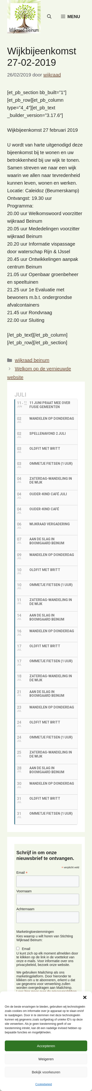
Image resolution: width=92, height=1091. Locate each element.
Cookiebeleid (43, 1084)
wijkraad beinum (32, 360)
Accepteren (46, 1046)
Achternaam (25, 909)
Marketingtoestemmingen (35, 932)
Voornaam (24, 891)
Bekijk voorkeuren (46, 1072)
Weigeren (46, 1059)
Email (21, 872)
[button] (84, 997)
